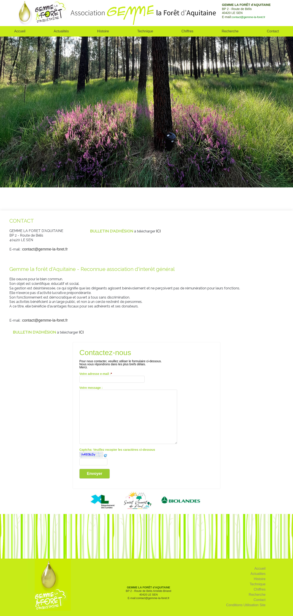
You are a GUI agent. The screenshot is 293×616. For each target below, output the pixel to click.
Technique (145, 31)
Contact (260, 600)
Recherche (230, 31)
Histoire (103, 31)
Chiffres (187, 31)
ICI (158, 231)
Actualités (61, 31)
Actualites (257, 574)
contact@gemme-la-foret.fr (248, 17)
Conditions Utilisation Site (245, 605)
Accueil (19, 31)
